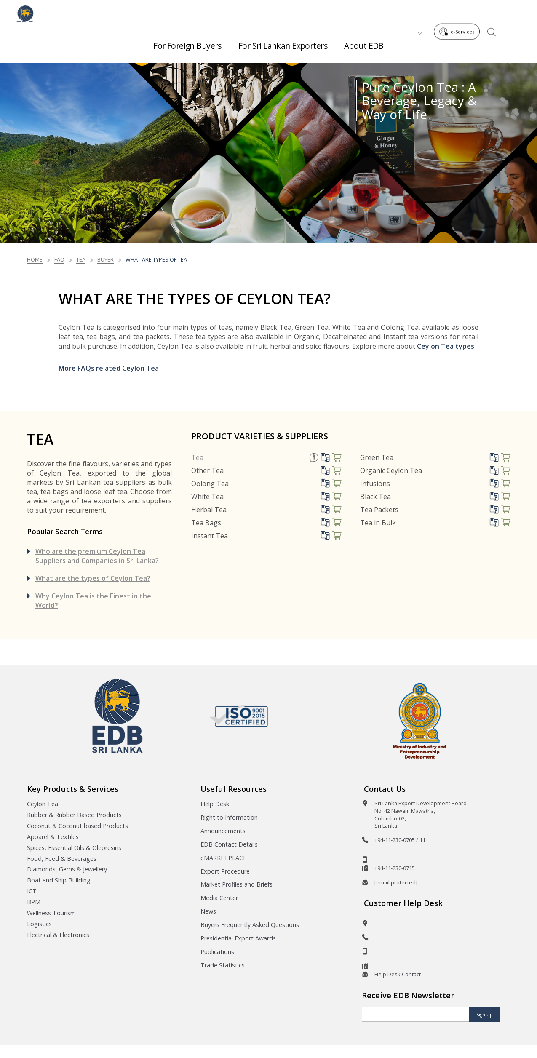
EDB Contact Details (229, 844)
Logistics (39, 924)
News (208, 911)
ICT (32, 891)
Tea (80, 259)
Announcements (223, 831)
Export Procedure (225, 871)
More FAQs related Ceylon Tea (109, 368)
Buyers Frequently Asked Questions (249, 925)
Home (35, 259)
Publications (217, 952)
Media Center (219, 898)
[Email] (416, 1014)
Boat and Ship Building (59, 880)
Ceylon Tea (42, 804)
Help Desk (214, 804)
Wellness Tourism (51, 913)
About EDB (364, 42)
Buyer (105, 259)
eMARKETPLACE (223, 858)
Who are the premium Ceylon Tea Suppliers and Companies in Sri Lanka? (97, 556)
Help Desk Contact (397, 974)
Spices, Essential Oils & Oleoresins (74, 848)
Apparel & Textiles (53, 837)
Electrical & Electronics (58, 935)
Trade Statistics (222, 965)
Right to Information (229, 817)
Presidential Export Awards (238, 938)
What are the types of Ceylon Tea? (92, 578)
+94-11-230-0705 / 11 (399, 840)
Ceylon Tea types (445, 346)
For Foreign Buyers (187, 42)
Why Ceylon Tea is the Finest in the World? (93, 600)
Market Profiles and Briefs (236, 884)
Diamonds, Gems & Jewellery (67, 869)
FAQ (59, 259)
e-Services (459, 12)
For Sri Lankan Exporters (282, 42)
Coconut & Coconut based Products (77, 826)
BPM (33, 902)
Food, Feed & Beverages (61, 859)
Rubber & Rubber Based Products (74, 815)
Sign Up (484, 1015)
